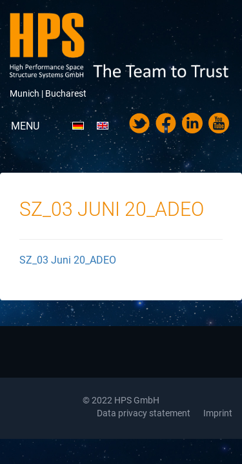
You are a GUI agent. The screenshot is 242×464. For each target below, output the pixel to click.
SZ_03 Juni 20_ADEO (67, 260)
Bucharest (65, 93)
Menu (25, 126)
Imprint (217, 413)
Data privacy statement (143, 413)
